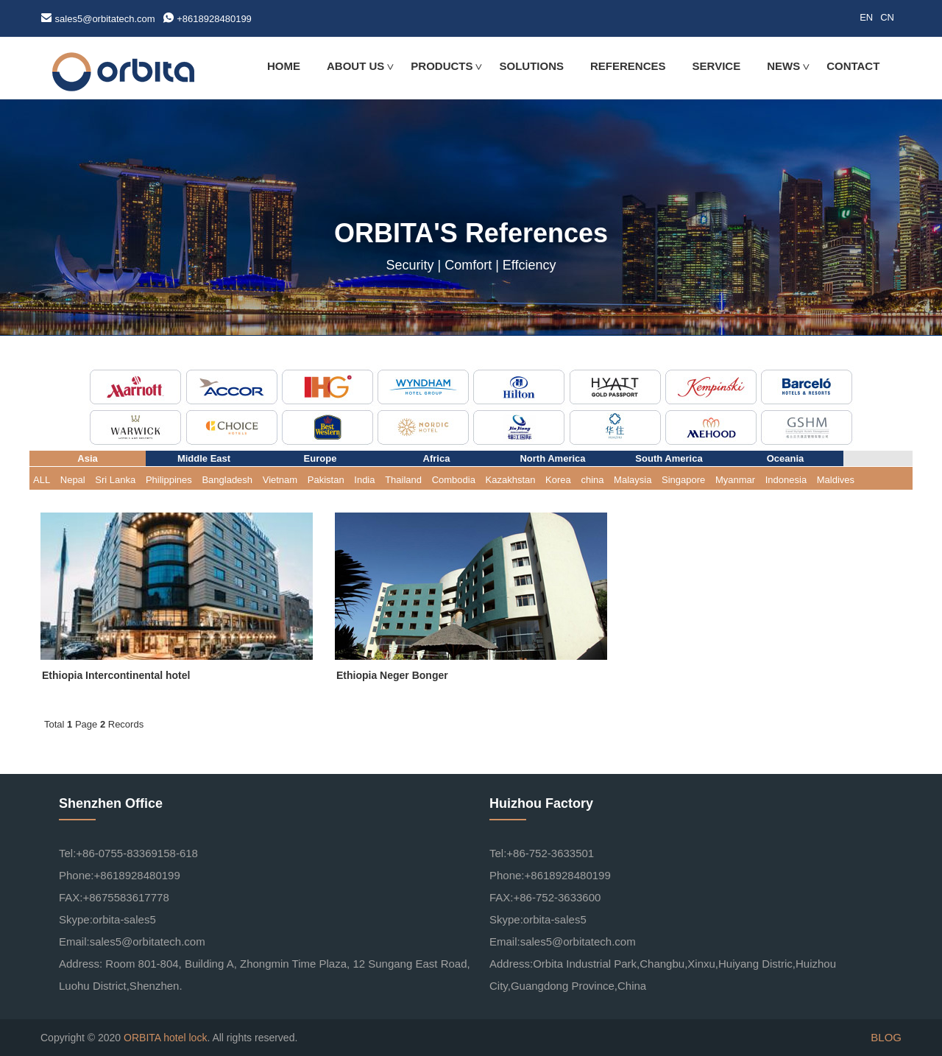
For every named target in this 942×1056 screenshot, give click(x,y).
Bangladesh (227, 479)
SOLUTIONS (532, 66)
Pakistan (326, 479)
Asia (87, 458)
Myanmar (735, 479)
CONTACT (852, 66)
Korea (558, 479)
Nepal (72, 479)
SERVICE (717, 66)
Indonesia (786, 479)
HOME (283, 66)
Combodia (453, 479)
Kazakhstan (511, 479)
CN (887, 17)
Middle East (203, 458)
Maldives (835, 479)
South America (668, 458)
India (364, 479)
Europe (320, 458)
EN (866, 17)
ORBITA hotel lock (165, 1037)
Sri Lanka (115, 479)
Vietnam (280, 479)
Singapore (683, 479)
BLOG (886, 1037)
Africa (436, 458)
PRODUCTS (441, 66)
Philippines (169, 479)
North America (552, 458)
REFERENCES (628, 66)
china (592, 479)
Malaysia (632, 479)
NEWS (783, 66)
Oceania (785, 458)
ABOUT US (355, 66)
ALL (41, 479)
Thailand (403, 479)
